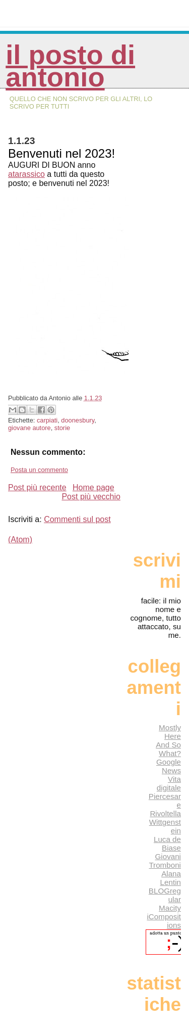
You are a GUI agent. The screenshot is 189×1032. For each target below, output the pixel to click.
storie (62, 428)
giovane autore (29, 428)
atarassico (26, 174)
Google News (168, 766)
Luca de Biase (167, 843)
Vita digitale (169, 783)
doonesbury (77, 420)
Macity (170, 908)
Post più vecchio (90, 496)
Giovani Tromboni (165, 860)
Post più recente (37, 487)
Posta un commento (39, 470)
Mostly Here (170, 731)
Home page (93, 487)
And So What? (168, 749)
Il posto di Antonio (70, 65)
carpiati (47, 420)
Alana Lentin (170, 877)
